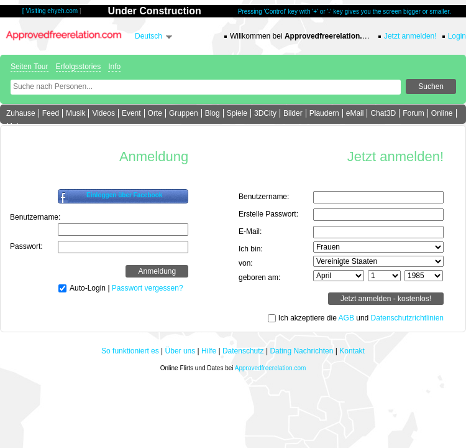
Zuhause (20, 113)
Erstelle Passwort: (268, 214)
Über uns (180, 351)
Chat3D (383, 113)
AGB (346, 318)
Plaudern (324, 113)
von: (246, 263)
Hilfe (208, 351)
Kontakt (352, 351)
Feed (50, 113)
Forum (413, 113)
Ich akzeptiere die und (361, 318)
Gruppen (183, 113)
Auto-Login (88, 288)
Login (457, 36)
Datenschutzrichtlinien (407, 318)
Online (442, 113)
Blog (212, 113)
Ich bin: (251, 249)
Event (131, 113)
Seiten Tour (29, 66)
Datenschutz (243, 351)
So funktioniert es (130, 351)
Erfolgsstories (78, 66)
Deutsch (148, 36)
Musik (75, 113)
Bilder (293, 113)
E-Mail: (250, 231)
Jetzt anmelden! (410, 36)
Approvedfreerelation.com (270, 368)
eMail (355, 113)
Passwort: (26, 246)
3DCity (265, 113)
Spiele (237, 113)
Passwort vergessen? (147, 288)
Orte (155, 113)
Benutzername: (35, 217)
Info (114, 66)
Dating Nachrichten (301, 351)
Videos (103, 113)
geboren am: (259, 277)
